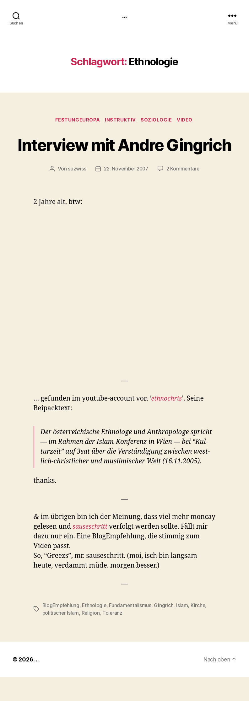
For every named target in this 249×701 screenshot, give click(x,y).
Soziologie (158, 121)
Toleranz (113, 637)
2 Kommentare (184, 193)
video (187, 121)
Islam (184, 629)
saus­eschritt (92, 551)
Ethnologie (95, 629)
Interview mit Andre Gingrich (124, 156)
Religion (91, 637)
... (124, 15)
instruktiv (120, 121)
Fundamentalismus (132, 629)
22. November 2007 (125, 193)
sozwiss (75, 193)
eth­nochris (167, 422)
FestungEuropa (76, 121)
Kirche (200, 629)
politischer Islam (60, 637)
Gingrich (166, 629)
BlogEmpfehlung (61, 629)
